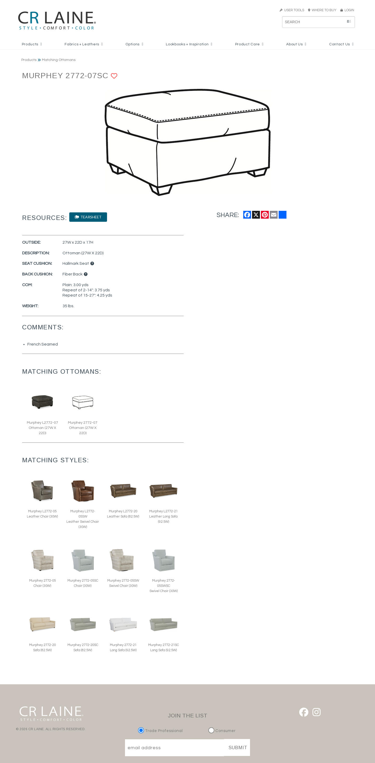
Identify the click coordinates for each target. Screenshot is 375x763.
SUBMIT (238, 747)
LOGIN (347, 10)
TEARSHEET (88, 217)
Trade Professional (161, 731)
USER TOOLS (292, 10)
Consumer (222, 731)
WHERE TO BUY (324, 10)
